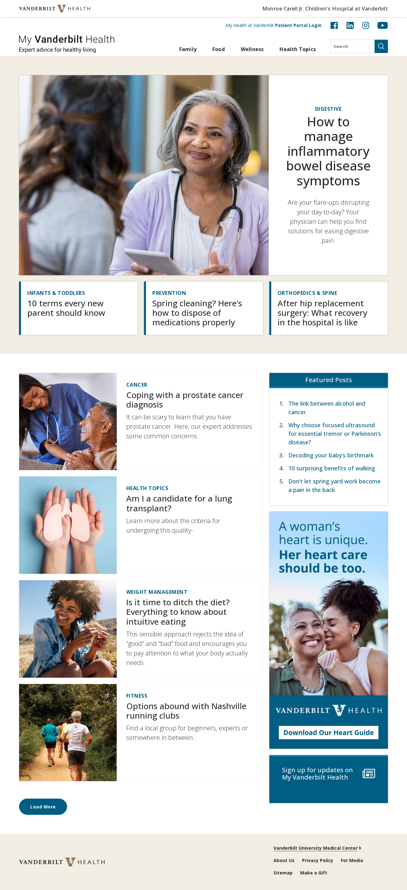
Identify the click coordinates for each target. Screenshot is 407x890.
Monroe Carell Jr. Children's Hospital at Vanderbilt (325, 8)
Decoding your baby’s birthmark (331, 455)
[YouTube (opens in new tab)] (382, 25)
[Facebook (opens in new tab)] (334, 25)
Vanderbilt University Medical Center (315, 848)
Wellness (252, 49)
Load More (43, 807)
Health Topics (297, 49)
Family (188, 49)
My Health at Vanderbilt (273, 25)
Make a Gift (313, 873)
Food (218, 49)
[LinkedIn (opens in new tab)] (350, 25)
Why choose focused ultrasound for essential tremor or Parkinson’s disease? (334, 433)
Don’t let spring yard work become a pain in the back (334, 485)
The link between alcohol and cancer (326, 408)
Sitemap (283, 873)
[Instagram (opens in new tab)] (365, 25)
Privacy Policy (317, 860)
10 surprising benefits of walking (331, 468)
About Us (283, 860)
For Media (352, 860)
